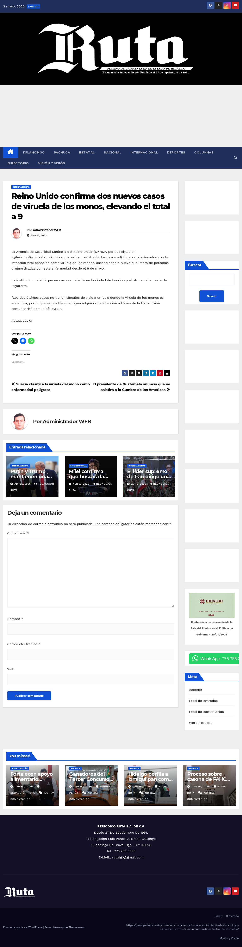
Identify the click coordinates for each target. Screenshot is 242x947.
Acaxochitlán (20, 768)
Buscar (194, 265)
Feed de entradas (203, 701)
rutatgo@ (119, 857)
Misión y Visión (51, 163)
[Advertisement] (121, 116)
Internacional (144, 152)
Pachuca (62, 152)
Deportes (176, 152)
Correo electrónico (23, 644)
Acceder (195, 690)
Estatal (87, 152)
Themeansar (77, 927)
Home (218, 916)
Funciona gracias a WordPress (23, 927)
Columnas (203, 152)
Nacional (113, 152)
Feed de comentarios (206, 712)
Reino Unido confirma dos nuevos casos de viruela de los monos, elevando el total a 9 (90, 206)
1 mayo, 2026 (24, 786)
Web (10, 669)
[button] (235, 158)
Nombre (15, 619)
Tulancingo (34, 152)
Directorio (18, 163)
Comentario (18, 533)
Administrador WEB (47, 230)
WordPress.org (200, 723)
